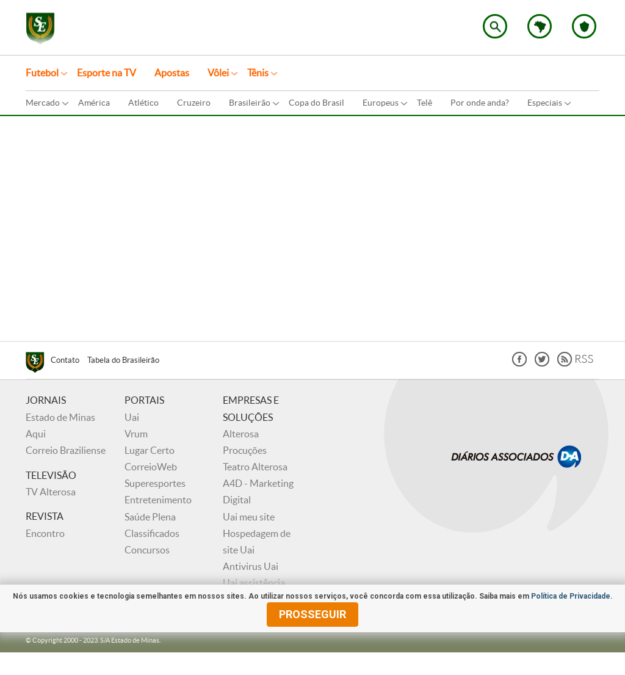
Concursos (147, 549)
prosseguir (312, 614)
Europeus (381, 103)
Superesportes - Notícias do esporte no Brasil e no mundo (40, 29)
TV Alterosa (51, 491)
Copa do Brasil (316, 103)
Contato (65, 360)
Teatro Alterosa (255, 466)
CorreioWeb (151, 466)
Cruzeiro (194, 103)
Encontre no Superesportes (495, 26)
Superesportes (155, 483)
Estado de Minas (60, 417)
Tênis (258, 72)
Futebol (42, 72)
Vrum (136, 433)
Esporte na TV (106, 72)
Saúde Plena (150, 516)
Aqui (36, 433)
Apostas (171, 72)
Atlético (143, 103)
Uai (132, 417)
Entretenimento (158, 499)
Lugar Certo (150, 450)
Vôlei (218, 72)
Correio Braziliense (66, 450)
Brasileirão (249, 103)
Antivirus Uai (250, 566)
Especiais (544, 103)
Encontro (45, 533)
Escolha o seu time (584, 26)
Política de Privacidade (570, 596)
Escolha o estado (539, 26)
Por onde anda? (479, 103)
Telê (424, 103)
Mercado (43, 103)
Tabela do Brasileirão (123, 360)
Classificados (152, 533)
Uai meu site (249, 516)
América (94, 103)
